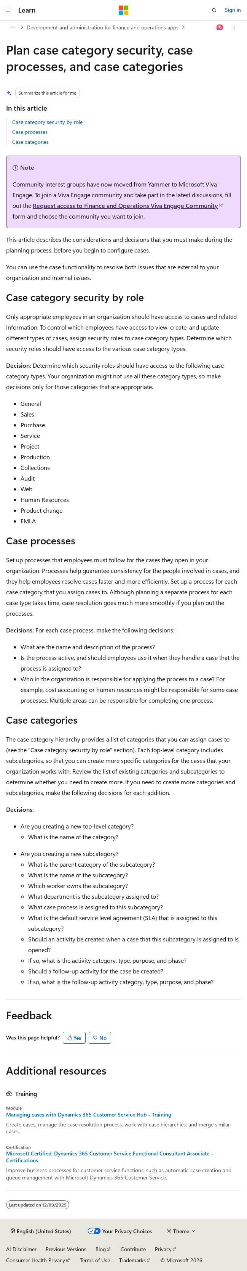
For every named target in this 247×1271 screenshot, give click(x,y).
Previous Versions (66, 1249)
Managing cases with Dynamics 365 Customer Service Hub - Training (88, 1114)
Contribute (133, 1249)
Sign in (233, 9)
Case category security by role (47, 121)
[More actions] (234, 27)
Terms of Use (95, 1260)
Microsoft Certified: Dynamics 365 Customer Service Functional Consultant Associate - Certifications (109, 1157)
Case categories (30, 141)
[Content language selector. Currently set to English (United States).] (41, 1231)
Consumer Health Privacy (35, 1260)
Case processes (30, 131)
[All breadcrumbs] (12, 27)
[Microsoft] (124, 10)
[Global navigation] (7, 10)
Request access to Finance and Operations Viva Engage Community (125, 205)
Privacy (163, 1249)
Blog (101, 1249)
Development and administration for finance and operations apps (102, 27)
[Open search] (214, 10)
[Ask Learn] (220, 27)
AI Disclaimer (21, 1249)
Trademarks (132, 1260)
